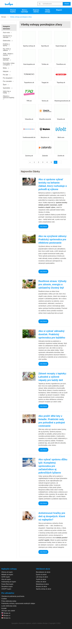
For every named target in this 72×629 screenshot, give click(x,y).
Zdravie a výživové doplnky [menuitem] (9, 97)
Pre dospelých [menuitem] (8, 78)
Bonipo (3, 17)
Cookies (4, 598)
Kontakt (3, 608)
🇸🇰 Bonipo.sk (5, 613)
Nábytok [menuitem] (7, 71)
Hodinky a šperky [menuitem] (6, 44)
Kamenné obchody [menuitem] (7, 59)
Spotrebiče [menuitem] (7, 88)
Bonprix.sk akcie (41, 586)
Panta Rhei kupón (7, 584)
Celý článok (43, 226)
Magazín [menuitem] (59, 10)
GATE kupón (5, 577)
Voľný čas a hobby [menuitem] (7, 92)
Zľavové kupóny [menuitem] (13, 11)
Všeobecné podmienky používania (12, 596)
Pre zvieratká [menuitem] (8, 81)
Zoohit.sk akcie (41, 579)
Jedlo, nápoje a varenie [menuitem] (8, 54)
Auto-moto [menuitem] (7, 32)
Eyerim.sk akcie (41, 574)
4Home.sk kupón (7, 572)
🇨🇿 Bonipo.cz (5, 615)
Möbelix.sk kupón (7, 574)
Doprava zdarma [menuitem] (36, 11)
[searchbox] (52, 4)
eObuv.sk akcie (41, 581)
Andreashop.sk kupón (8, 581)
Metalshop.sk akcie (42, 584)
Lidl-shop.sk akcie (42, 577)
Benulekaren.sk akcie (43, 572)
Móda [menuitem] (6, 68)
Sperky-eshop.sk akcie (43, 589)
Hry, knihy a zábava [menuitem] (7, 49)
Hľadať (66, 4)
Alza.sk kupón (6, 579)
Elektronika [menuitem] (8, 40)
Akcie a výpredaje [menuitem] (24, 11)
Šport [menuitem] (6, 84)
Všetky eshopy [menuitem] (47, 11)
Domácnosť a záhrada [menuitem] (7, 36)
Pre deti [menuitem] (6, 75)
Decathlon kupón (7, 586)
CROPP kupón (6, 589)
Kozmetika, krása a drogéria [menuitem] (8, 64)
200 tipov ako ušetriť (8, 610)
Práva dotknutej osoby (8, 601)
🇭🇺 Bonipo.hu (5, 618)
